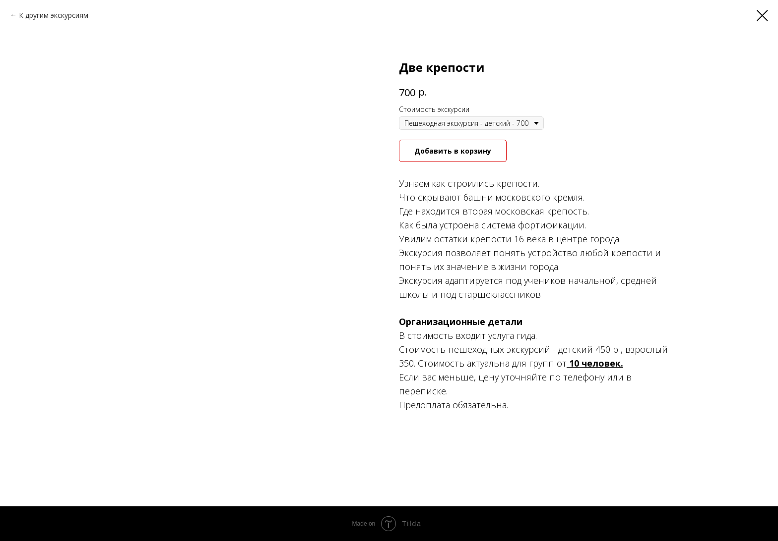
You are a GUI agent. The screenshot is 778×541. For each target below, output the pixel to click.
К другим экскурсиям (53, 15)
